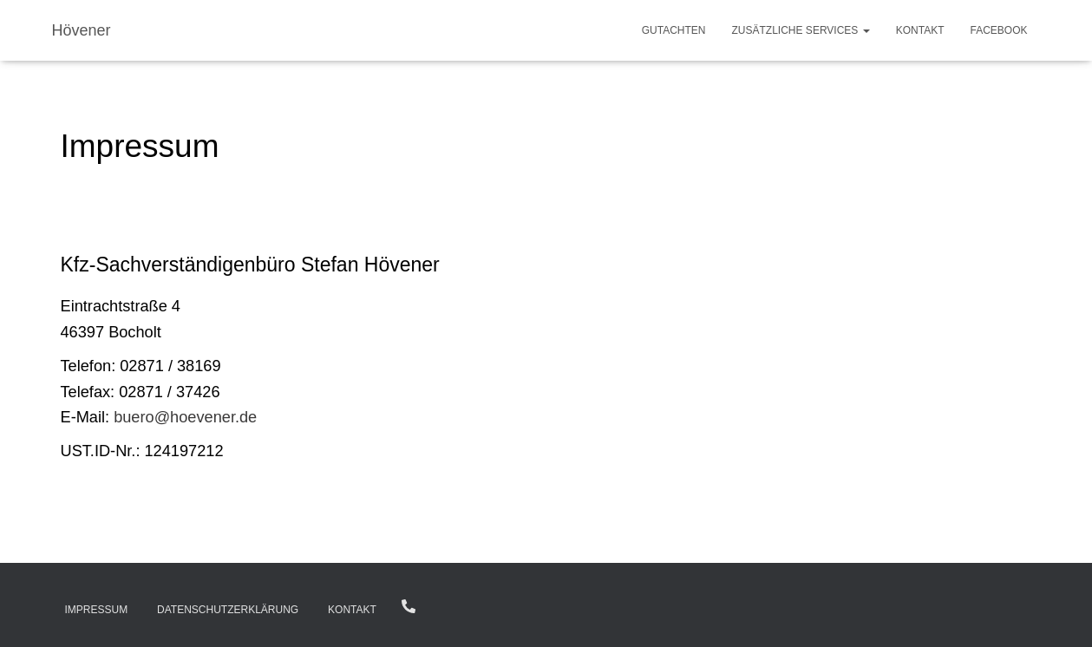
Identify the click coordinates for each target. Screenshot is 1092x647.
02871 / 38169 (408, 606)
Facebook (998, 30)
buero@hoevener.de (185, 417)
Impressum (96, 610)
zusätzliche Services (801, 30)
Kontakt (920, 30)
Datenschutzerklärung (227, 610)
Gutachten (674, 30)
